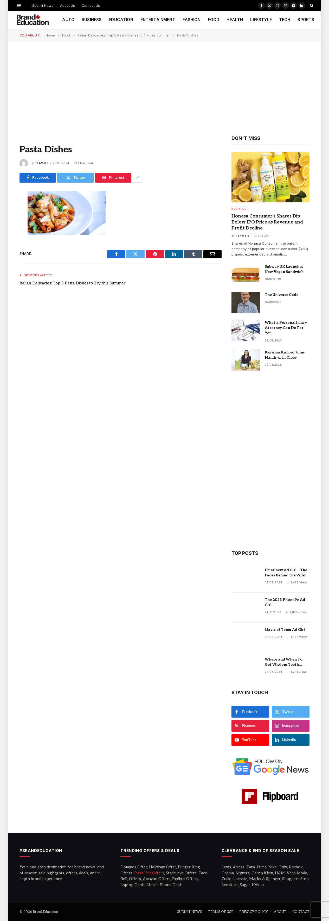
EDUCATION (121, 19)
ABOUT (280, 912)
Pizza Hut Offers (149, 873)
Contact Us (91, 5)
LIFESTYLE (261, 19)
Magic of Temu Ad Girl (285, 629)
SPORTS (306, 19)
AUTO (68, 19)
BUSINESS (91, 19)
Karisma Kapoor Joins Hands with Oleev (285, 355)
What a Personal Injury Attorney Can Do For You (286, 327)
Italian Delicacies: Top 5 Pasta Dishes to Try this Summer (72, 283)
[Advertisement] (165, 88)
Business (238, 208)
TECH (285, 19)
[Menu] (19, 5)
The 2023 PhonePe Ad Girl (285, 602)
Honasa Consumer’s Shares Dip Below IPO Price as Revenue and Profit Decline (267, 222)
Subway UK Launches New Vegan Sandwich (284, 269)
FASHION (192, 19)
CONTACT (300, 912)
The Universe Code (281, 295)
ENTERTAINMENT (157, 19)
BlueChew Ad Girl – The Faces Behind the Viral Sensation (286, 573)
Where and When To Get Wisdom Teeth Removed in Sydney (283, 662)
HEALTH (235, 19)
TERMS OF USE (220, 912)
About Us (67, 5)
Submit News (42, 5)
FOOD (214, 19)
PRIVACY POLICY (253, 912)
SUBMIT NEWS (189, 912)
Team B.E (41, 163)
